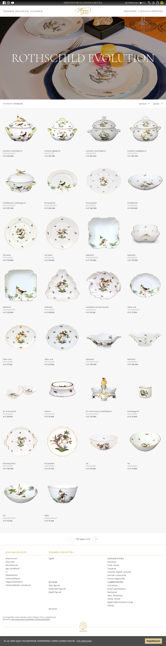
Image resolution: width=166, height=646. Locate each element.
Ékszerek (53, 608)
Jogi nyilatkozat (13, 568)
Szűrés (156, 103)
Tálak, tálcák (113, 565)
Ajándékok (36, 11)
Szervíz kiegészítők (116, 578)
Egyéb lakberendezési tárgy (120, 602)
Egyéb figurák (55, 592)
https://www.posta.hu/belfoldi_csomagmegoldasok (30, 619)
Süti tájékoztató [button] (84, 641)
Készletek (111, 562)
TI (6, 571)
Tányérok (111, 568)
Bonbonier (112, 592)
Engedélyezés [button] (153, 641)
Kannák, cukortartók (116, 575)
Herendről (130, 11)
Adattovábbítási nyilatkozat (18, 585)
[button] (142, 641)
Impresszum (11, 558)
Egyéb (51, 558)
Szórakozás (112, 585)
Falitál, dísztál (113, 598)
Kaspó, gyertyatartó (116, 588)
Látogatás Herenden (150, 11)
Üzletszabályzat (13, 578)
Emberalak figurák (57, 588)
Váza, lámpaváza (115, 595)
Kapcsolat (10, 561)
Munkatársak (12, 565)
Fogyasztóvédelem (14, 581)
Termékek (8, 11)
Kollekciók (22, 11)
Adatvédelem (12, 575)
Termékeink (8, 103)
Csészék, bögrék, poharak (119, 572)
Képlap (110, 605)
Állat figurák (54, 585)
